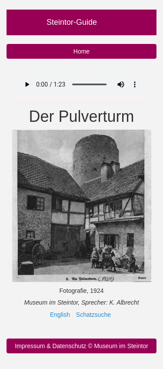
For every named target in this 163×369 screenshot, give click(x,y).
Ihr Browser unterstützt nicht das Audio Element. (81, 84)
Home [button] (81, 51)
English (60, 314)
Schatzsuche (93, 314)
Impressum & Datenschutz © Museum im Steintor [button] (81, 345)
